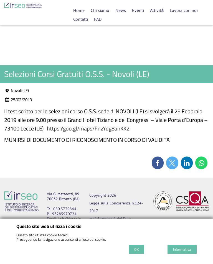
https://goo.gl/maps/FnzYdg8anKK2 (88, 128)
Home (79, 10)
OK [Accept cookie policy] (136, 249)
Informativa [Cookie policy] (182, 249)
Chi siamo (100, 10)
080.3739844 (64, 208)
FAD (98, 19)
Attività (157, 10)
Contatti (80, 19)
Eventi (138, 10)
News (120, 10)
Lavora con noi (184, 10)
